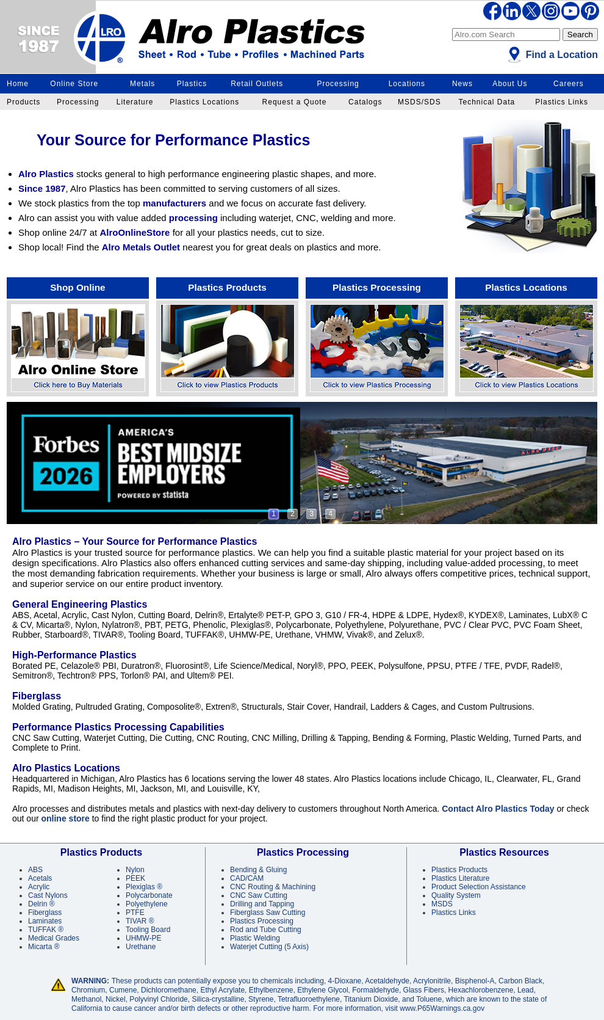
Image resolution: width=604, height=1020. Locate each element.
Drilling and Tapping (262, 904)
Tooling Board (148, 929)
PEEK (135, 878)
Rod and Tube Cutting (265, 929)
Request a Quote (294, 102)
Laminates (45, 921)
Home (18, 83)
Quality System (456, 895)
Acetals (40, 878)
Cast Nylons (48, 895)
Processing (338, 83)
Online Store (74, 83)
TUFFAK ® (45, 929)
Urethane (141, 946)
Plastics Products (227, 287)
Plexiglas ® (144, 887)
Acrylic (38, 887)
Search (580, 34)
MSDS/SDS (419, 102)
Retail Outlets (257, 83)
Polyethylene (147, 904)
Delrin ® (41, 904)
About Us (509, 83)
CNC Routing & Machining (272, 887)
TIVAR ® (140, 921)
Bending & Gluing (258, 869)
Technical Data (486, 102)
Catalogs (365, 102)
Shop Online (77, 287)
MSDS (442, 904)
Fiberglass (45, 912)
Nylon (135, 869)
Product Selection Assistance (478, 887)
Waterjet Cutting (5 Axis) (269, 946)
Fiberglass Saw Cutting (267, 912)
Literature (135, 102)
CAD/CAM (247, 878)
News (462, 83)
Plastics (192, 83)
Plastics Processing (377, 287)
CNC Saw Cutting (258, 895)
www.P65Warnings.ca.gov (442, 1008)
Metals (142, 83)
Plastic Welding (255, 938)
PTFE (135, 912)
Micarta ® (44, 946)
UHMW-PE (143, 938)
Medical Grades (53, 938)
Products (23, 102)
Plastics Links (561, 102)
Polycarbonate (149, 895)
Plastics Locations (204, 102)
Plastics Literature (460, 878)
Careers (568, 83)
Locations (407, 83)
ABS (35, 869)
